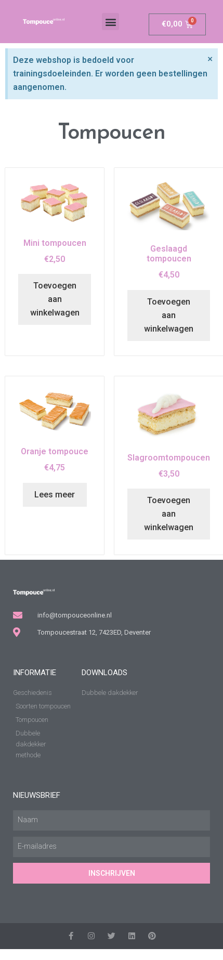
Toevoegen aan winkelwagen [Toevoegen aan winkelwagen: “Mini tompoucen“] (55, 299)
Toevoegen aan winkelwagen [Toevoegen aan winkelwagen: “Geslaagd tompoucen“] (168, 315)
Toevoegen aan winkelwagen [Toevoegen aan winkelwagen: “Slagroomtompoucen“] (168, 513)
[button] (110, 21)
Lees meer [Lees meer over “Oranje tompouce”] (54, 494)
